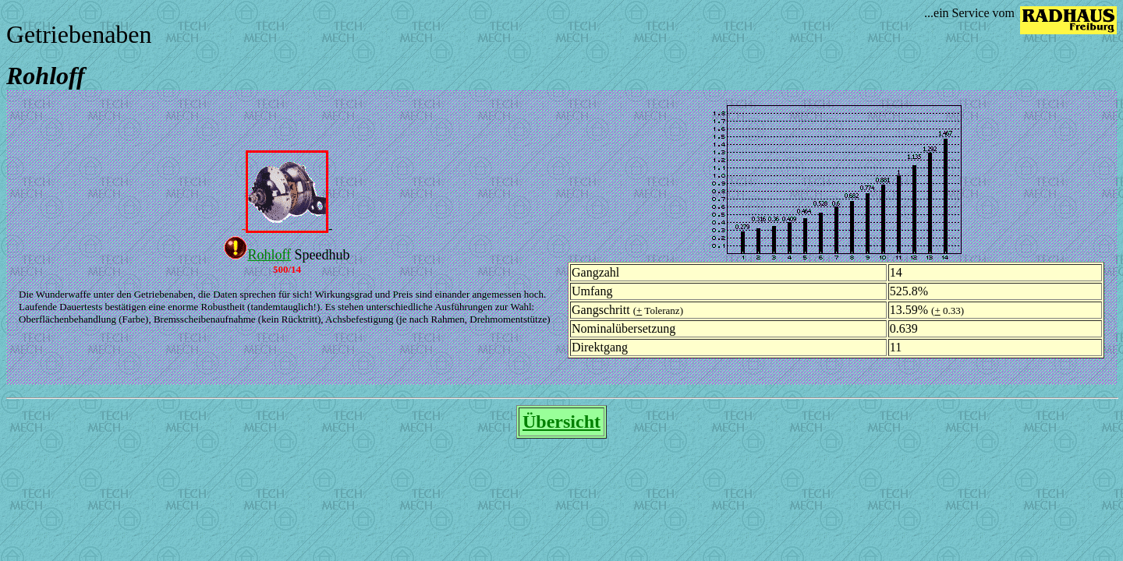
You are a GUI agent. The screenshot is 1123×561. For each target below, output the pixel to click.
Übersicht (561, 421)
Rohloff (269, 255)
